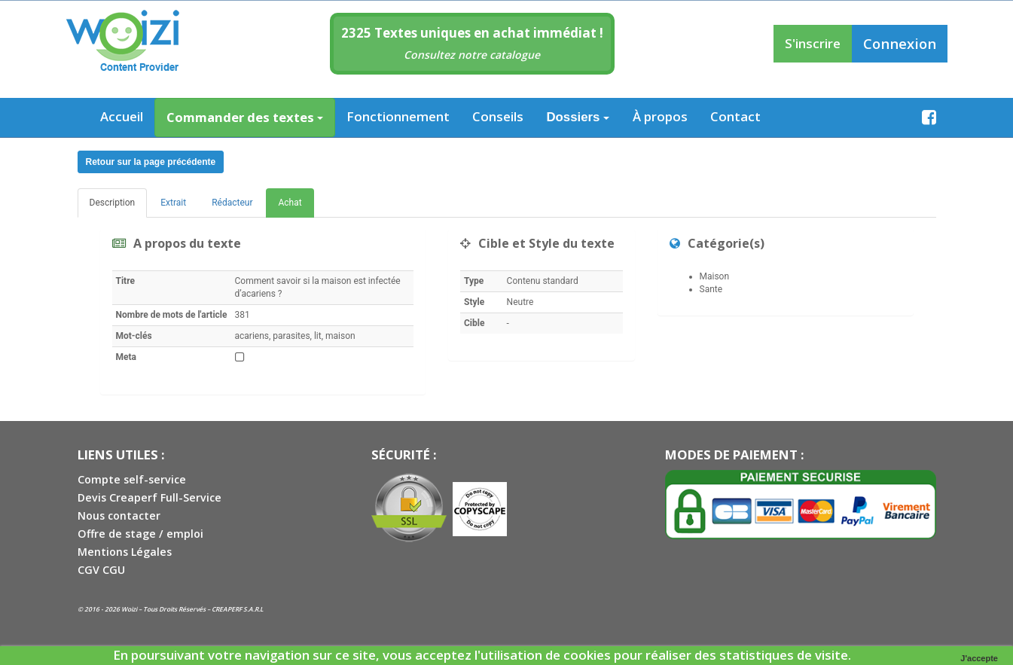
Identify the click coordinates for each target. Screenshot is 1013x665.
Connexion (899, 43)
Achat (289, 202)
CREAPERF (227, 609)
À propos (660, 116)
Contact (735, 116)
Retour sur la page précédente (151, 162)
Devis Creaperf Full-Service (149, 497)
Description (113, 202)
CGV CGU (101, 570)
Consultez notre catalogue (472, 54)
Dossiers (578, 117)
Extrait (173, 202)
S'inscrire (813, 43)
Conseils (497, 116)
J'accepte (979, 658)
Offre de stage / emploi (140, 533)
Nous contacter (119, 515)
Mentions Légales (125, 552)
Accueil (121, 116)
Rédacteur (232, 202)
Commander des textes (244, 117)
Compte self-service (132, 479)
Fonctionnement (398, 116)
